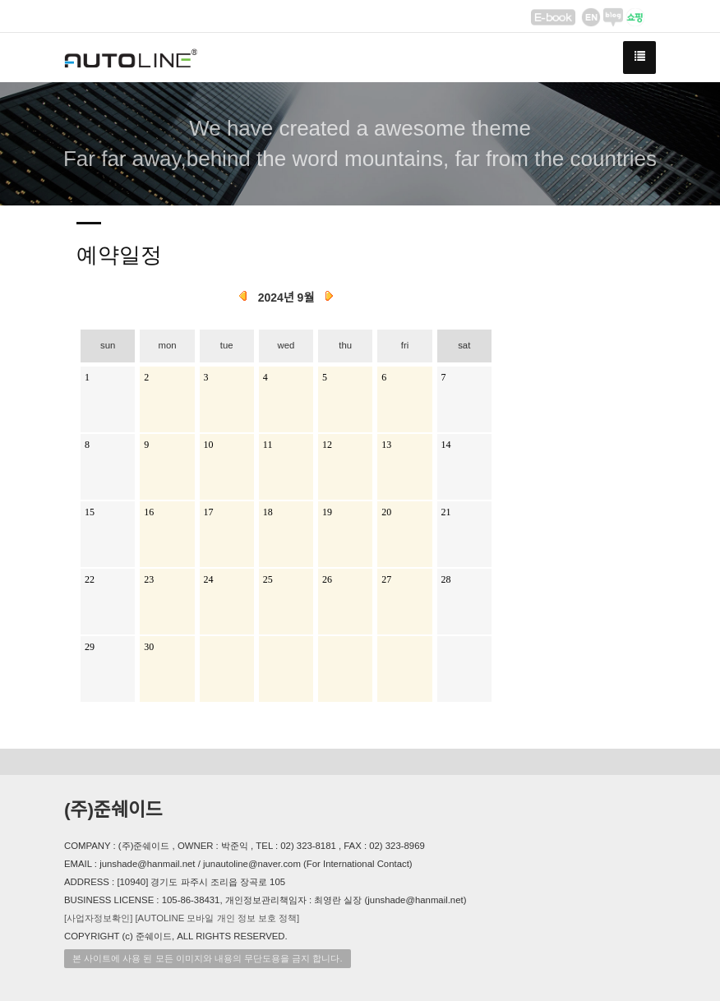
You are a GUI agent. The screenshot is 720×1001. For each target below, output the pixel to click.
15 (90, 512)
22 (90, 579)
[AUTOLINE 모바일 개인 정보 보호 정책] (217, 918)
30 (149, 647)
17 (209, 512)
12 (327, 444)
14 (446, 444)
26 (327, 579)
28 (446, 579)
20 (386, 512)
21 (446, 512)
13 (386, 444)
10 (209, 444)
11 (268, 444)
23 (149, 579)
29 (90, 647)
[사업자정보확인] (98, 918)
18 (268, 512)
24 (209, 579)
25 (268, 579)
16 (149, 512)
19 (327, 512)
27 (386, 579)
